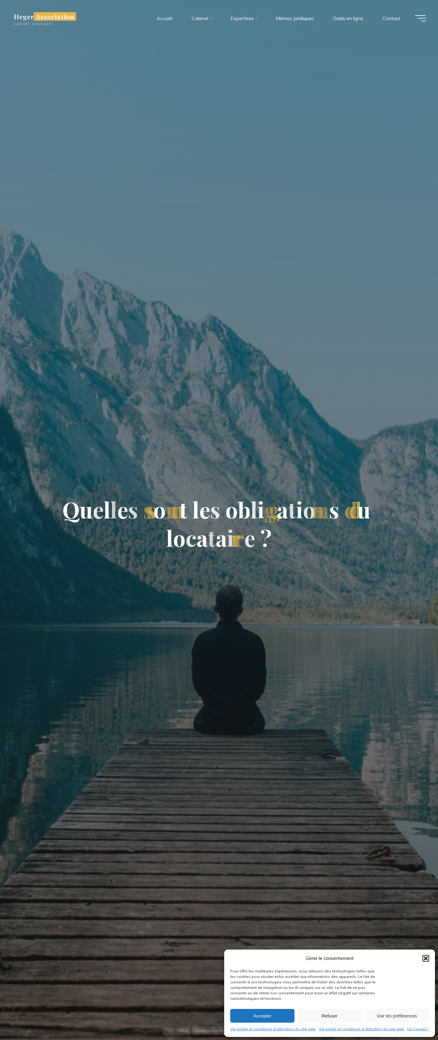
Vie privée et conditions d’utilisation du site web (273, 1029)
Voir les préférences (397, 1015)
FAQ (184, 1030)
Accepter (262, 1015)
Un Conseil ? (418, 1029)
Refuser (330, 1015)
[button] (426, 958)
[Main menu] (420, 18)
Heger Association (44, 16)
